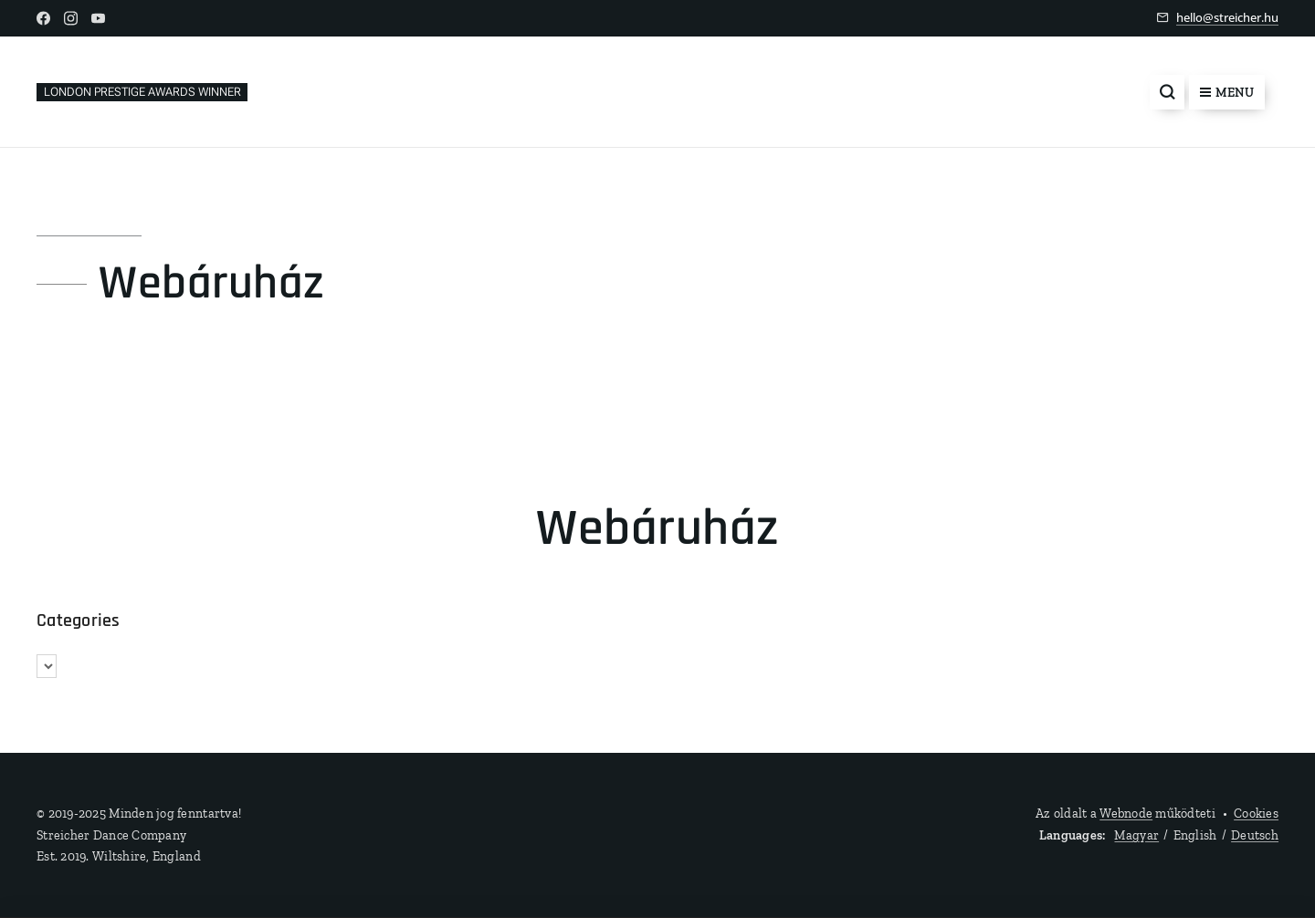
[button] (1167, 92)
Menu (1227, 92)
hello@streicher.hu (1227, 17)
